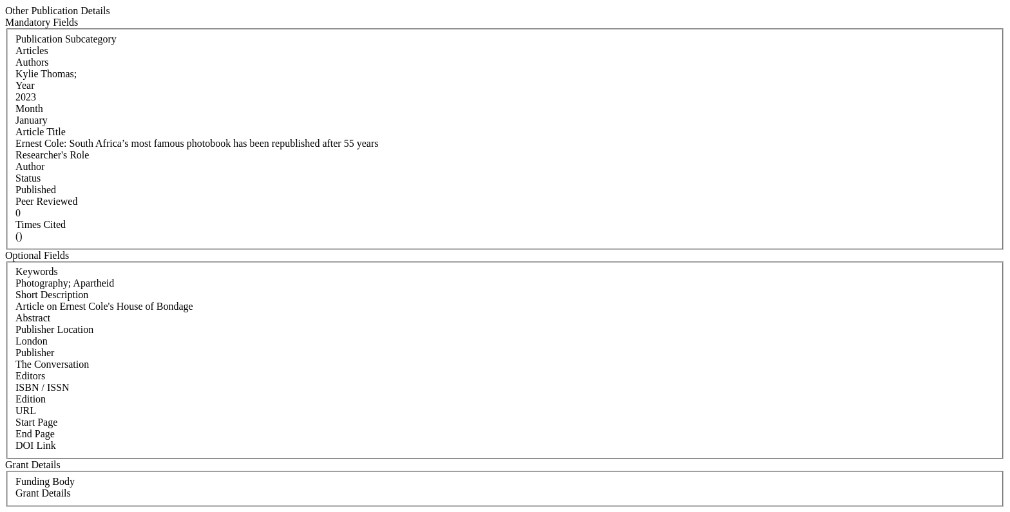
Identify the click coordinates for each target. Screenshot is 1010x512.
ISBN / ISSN (42, 387)
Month (29, 108)
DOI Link (35, 445)
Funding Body (45, 481)
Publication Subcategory (66, 38)
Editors (30, 375)
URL (25, 410)
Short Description (51, 294)
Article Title (40, 131)
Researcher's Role (52, 154)
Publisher (34, 352)
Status (28, 178)
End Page (35, 433)
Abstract (32, 317)
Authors (32, 62)
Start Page (36, 422)
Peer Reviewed (46, 201)
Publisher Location (54, 329)
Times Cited (40, 224)
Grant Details (43, 493)
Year (24, 85)
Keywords (36, 271)
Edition (30, 398)
